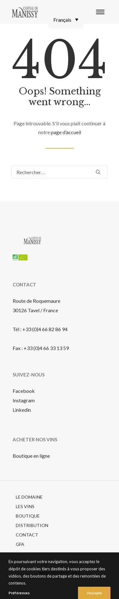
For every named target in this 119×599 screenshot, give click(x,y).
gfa (20, 551)
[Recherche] (59, 172)
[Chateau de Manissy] (25, 12)
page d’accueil (66, 132)
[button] (100, 12)
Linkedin (22, 416)
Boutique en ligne (31, 462)
